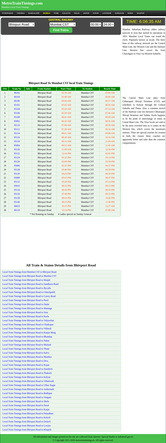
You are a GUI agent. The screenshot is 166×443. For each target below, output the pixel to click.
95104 (17, 109)
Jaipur (86, 13)
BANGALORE (33, 13)
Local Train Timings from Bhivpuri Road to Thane (25, 349)
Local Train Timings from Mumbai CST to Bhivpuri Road (29, 272)
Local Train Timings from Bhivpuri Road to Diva (25, 361)
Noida (130, 13)
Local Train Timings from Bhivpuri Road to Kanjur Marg (29, 332)
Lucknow (106, 13)
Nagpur (140, 13)
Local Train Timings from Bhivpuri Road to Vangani (26, 397)
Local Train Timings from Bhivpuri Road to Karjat (25, 409)
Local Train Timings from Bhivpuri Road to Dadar (25, 304)
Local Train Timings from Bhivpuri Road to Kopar (25, 365)
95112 (17, 129)
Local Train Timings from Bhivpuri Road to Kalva (25, 353)
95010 (17, 186)
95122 (17, 153)
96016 (17, 206)
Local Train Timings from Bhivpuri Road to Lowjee (26, 425)
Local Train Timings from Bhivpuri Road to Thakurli (27, 373)
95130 (17, 173)
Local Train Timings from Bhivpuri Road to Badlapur (27, 393)
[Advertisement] (61, 56)
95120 (17, 149)
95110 (17, 125)
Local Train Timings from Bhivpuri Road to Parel (25, 300)
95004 (17, 145)
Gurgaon (119, 13)
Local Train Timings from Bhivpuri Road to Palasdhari (27, 413)
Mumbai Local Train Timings (15, 7)
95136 (17, 194)
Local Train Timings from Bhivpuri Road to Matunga (27, 308)
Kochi (96, 13)
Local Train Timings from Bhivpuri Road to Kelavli (26, 417)
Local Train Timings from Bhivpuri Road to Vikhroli (26, 328)
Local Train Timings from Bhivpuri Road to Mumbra (27, 357)
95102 (17, 105)
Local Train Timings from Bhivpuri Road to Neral (25, 405)
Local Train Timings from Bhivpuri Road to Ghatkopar (27, 324)
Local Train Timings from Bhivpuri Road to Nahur (25, 340)
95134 (17, 190)
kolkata (66, 13)
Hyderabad (7, 13)
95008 (17, 178)
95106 (17, 113)
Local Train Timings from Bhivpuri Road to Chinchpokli (28, 292)
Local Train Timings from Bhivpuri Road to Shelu (25, 401)
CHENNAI (21, 13)
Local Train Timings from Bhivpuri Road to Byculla (26, 288)
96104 (17, 97)
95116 (17, 137)
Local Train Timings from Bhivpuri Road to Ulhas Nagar (28, 385)
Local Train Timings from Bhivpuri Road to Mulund (26, 344)
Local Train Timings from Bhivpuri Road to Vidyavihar (28, 320)
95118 (17, 141)
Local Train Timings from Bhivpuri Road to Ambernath (28, 389)
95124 (17, 157)
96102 (17, 93)
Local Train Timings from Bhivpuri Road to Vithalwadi (28, 381)
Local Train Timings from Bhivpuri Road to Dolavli (26, 421)
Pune (56, 13)
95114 (17, 133)
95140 (17, 202)
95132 (17, 182)
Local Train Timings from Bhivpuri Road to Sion (25, 312)
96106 (17, 101)
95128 (17, 169)
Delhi (76, 13)
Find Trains (61, 30)
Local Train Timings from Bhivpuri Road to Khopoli (26, 429)
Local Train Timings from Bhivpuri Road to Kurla (25, 316)
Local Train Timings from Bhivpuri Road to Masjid (26, 280)
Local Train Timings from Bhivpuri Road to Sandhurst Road (30, 284)
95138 (17, 198)
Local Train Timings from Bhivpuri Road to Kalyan (26, 377)
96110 (17, 210)
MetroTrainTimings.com (22, 3)
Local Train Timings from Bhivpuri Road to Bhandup (27, 336)
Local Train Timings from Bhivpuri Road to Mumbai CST (29, 276)
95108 (17, 117)
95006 (17, 165)
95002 (17, 121)
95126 (17, 161)
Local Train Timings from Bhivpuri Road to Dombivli (27, 369)
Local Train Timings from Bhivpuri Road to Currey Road (29, 296)
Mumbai (46, 13)
